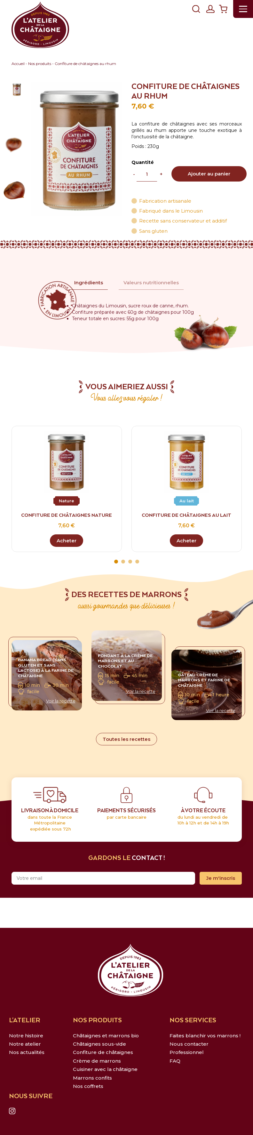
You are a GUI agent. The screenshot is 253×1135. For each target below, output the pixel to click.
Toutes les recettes (126, 739)
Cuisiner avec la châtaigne (105, 1069)
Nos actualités (26, 1052)
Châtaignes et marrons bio (106, 1036)
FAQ (175, 1061)
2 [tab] (123, 561)
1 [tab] (116, 561)
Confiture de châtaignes (103, 1052)
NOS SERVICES (193, 1020)
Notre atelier (25, 1044)
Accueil (18, 63)
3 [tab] (130, 561)
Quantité (142, 162)
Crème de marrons (97, 1061)
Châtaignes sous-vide (99, 1044)
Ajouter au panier (209, 174)
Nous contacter (189, 1044)
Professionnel (187, 1052)
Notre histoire (26, 1036)
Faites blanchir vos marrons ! (205, 1036)
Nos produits (39, 63)
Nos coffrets (88, 1086)
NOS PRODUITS (97, 1020)
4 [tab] (137, 561)
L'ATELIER (24, 1020)
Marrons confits (92, 1078)
